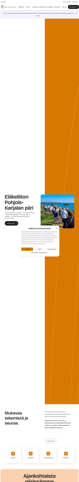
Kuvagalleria (50, 7)
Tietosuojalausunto (43, 252)
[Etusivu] (9, 6)
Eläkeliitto (3, 1)
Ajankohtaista (42, 7)
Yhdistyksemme (11, 223)
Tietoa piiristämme (66, 1)
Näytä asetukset (52, 249)
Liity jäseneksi (72, 7)
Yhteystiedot (57, 7)
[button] (57, 228)
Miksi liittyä (75, 1)
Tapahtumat (35, 7)
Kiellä (39, 249)
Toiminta (28, 7)
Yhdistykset (21, 7)
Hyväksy (27, 249)
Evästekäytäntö (34, 252)
